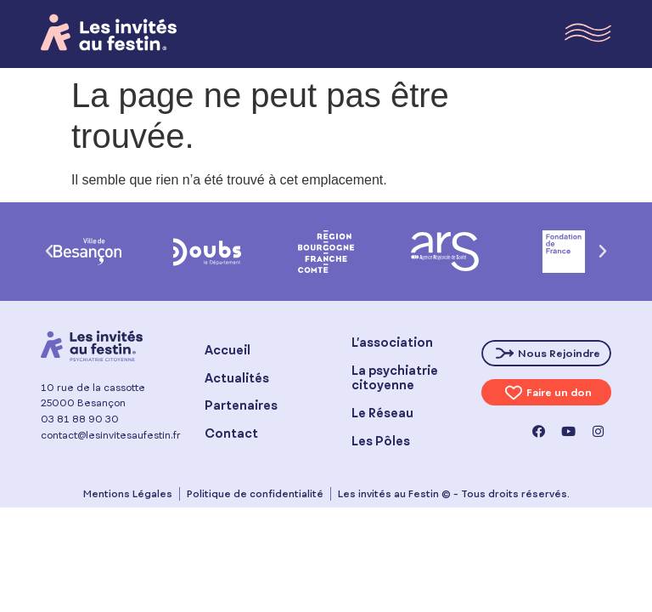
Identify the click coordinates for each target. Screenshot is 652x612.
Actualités (237, 378)
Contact (231, 433)
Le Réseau (382, 413)
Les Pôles (380, 441)
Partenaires (241, 405)
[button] (49, 251)
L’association (392, 342)
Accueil (227, 350)
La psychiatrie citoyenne (394, 377)
